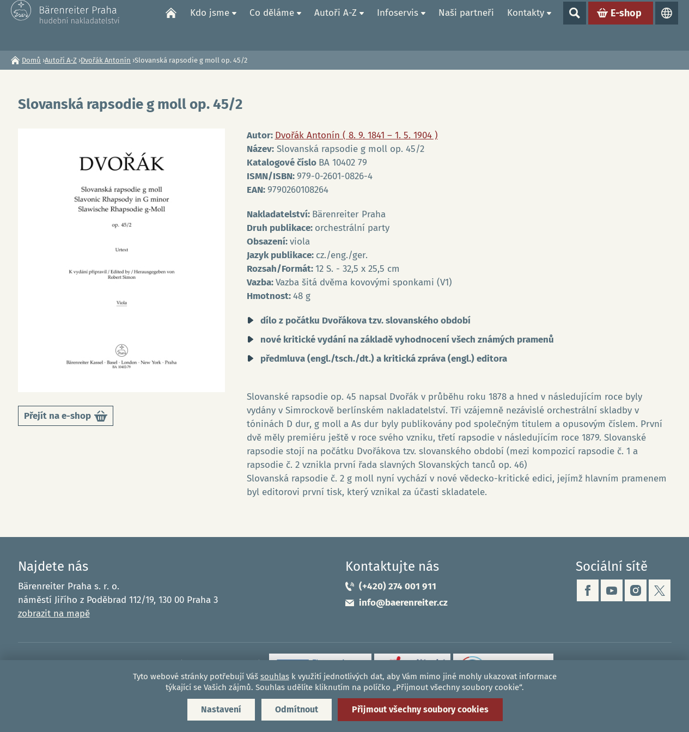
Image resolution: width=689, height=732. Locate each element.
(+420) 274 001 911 (397, 586)
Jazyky (666, 25)
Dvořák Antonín (106, 60)
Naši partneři (466, 24)
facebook (588, 590)
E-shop (626, 25)
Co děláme (271, 24)
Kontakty (525, 24)
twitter (659, 590)
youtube (612, 590)
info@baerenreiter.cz (403, 602)
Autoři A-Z (335, 24)
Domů (171, 25)
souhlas (274, 676)
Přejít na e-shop (65, 418)
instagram (636, 590)
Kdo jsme (209, 24)
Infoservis (397, 24)
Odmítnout (296, 709)
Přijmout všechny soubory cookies (420, 709)
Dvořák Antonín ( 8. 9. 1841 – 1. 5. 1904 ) (356, 135)
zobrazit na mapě (54, 613)
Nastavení (221, 709)
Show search (574, 25)
